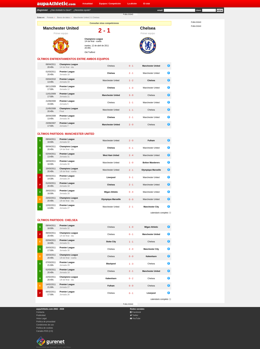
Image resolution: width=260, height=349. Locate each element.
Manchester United (61, 28)
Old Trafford (90, 52)
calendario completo (159, 213)
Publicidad (40, 315)
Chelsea (147, 28)
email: (160, 10)
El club (146, 3)
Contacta (40, 312)
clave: (198, 10)
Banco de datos (63, 17)
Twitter (134, 315)
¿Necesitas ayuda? (82, 10)
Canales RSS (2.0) (44, 331)
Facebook (135, 312)
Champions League (94, 39)
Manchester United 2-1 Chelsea (86, 17)
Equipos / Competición (110, 3)
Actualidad (87, 3)
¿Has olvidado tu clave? (60, 10)
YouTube (135, 318)
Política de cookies (44, 328)
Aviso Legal (41, 318)
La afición (132, 3)
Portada (50, 17)
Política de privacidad (45, 321)
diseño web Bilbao (53, 346)
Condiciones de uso (45, 325)
